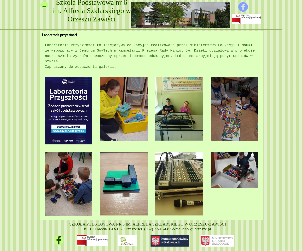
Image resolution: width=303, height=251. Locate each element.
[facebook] (243, 7)
